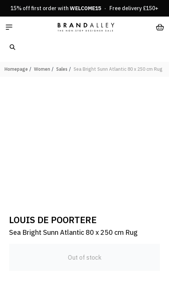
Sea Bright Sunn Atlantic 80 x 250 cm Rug (118, 69)
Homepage (16, 69)
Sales (62, 69)
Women (42, 69)
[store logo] (86, 27)
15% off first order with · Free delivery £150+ (84, 8)
